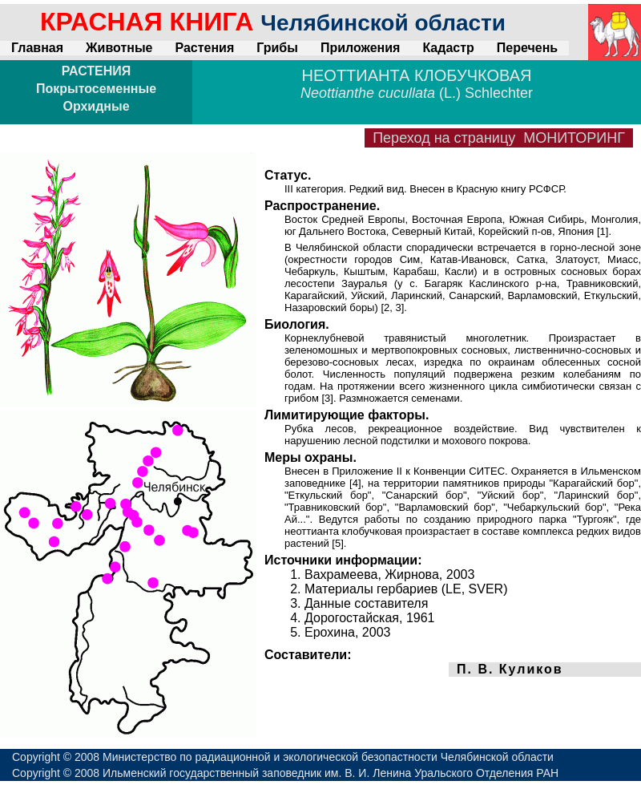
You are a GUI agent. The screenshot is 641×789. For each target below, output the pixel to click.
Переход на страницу (499, 138)
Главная (37, 48)
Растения (204, 48)
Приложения (360, 48)
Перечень (527, 48)
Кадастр (448, 48)
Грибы (277, 48)
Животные (119, 48)
